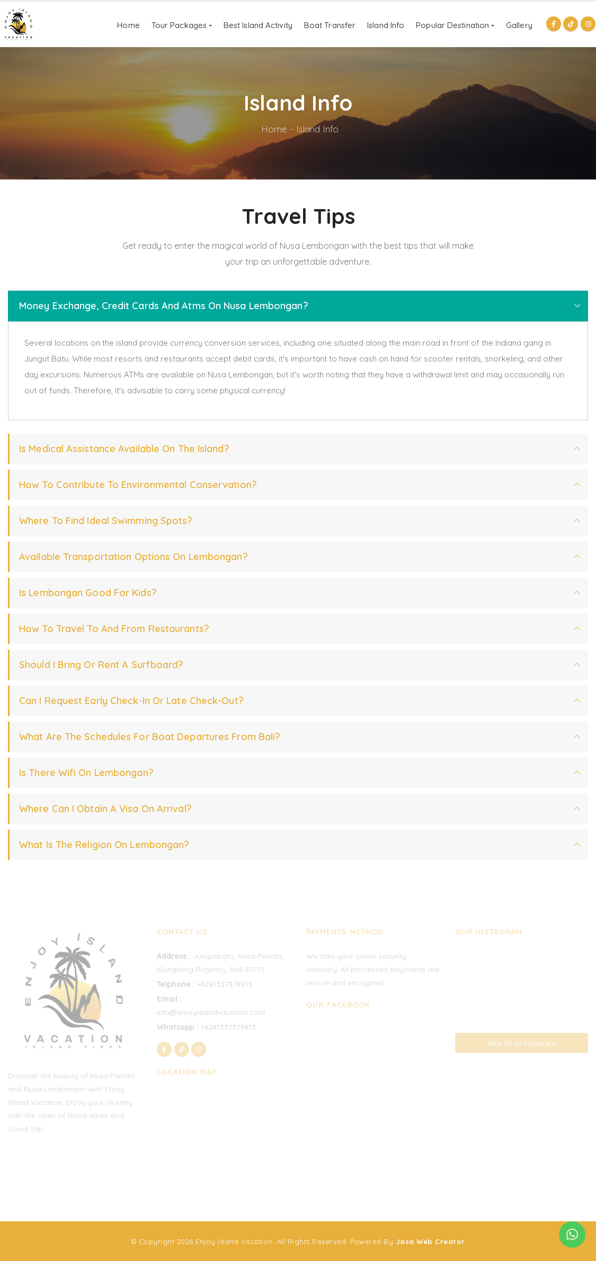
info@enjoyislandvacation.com (211, 1012)
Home (128, 25)
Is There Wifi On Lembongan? (86, 773)
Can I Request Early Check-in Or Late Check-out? (131, 701)
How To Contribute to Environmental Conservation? (138, 485)
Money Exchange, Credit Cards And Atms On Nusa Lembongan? (163, 306)
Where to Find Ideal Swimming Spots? (106, 521)
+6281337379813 (224, 984)
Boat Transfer (329, 25)
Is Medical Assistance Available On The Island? (124, 449)
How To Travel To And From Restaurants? (114, 629)
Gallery (519, 25)
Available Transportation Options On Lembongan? (133, 557)
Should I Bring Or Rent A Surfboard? (101, 665)
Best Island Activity (258, 25)
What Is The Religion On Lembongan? (104, 845)
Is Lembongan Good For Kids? (88, 593)
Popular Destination (452, 25)
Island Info (385, 25)
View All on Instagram (521, 1043)
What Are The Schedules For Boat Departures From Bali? (149, 737)
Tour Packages (179, 25)
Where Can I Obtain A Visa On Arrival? (105, 809)
